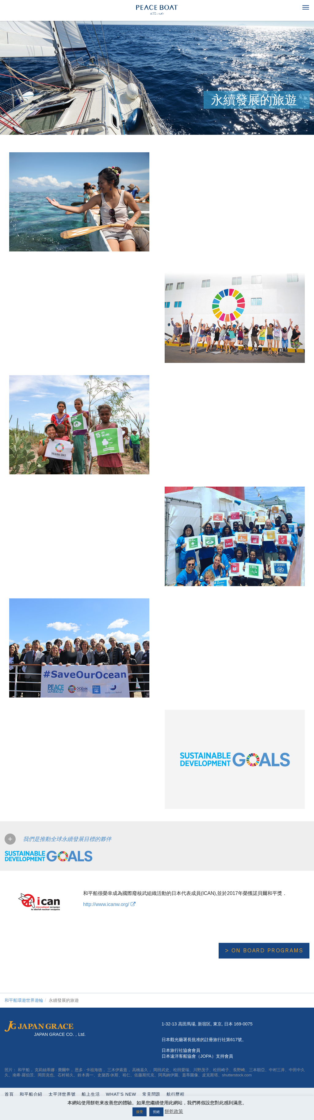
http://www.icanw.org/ (109, 904)
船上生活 (91, 1094)
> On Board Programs (264, 950)
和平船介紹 (31, 1094)
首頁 (9, 1094)
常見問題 (151, 1094)
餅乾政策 (174, 1111)
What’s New (121, 1094)
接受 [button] (139, 1112)
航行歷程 (176, 1094)
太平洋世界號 (61, 1094)
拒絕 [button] (156, 1112)
